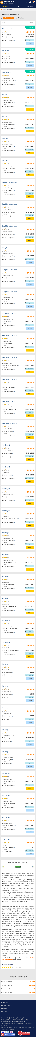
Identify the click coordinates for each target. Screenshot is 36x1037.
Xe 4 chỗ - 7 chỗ (7, 29)
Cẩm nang (4, 1011)
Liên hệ (30, 43)
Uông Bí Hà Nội (6, 992)
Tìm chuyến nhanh (6, 9)
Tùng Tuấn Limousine (9, 248)
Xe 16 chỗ (5, 51)
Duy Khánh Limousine (9, 182)
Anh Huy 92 (6, 445)
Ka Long (5, 664)
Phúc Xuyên (6, 773)
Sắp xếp (31, 22)
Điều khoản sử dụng (6, 1005)
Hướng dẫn (4, 1008)
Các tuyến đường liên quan (18, 976)
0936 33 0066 (9, 959)
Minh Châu (6, 839)
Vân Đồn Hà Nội (6, 985)
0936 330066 (10, 1034)
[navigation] (6, 6)
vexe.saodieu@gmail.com (18, 1021)
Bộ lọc (4, 22)
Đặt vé (30, 109)
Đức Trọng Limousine (9, 335)
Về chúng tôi (4, 1002)
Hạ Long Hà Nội (6, 981)
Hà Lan (4, 94)
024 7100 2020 (7, 1021)
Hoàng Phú (6, 138)
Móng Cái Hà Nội (6, 989)
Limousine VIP (7, 73)
